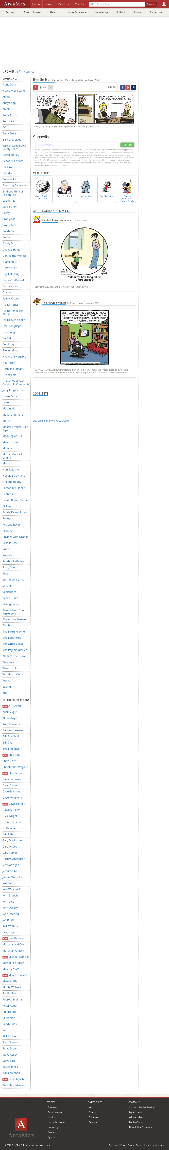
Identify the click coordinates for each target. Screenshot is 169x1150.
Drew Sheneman (12, 822)
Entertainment (33, 12)
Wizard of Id (9, 668)
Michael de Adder (13, 963)
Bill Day (7, 742)
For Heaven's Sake (13, 320)
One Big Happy (11, 482)
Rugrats (7, 555)
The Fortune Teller (14, 631)
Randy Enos (9, 1024)
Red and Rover (11, 524)
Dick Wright (9, 816)
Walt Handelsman (13, 1085)
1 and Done (9, 84)
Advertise (113, 1145)
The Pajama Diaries (14, 650)
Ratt (5, 1030)
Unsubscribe (158, 1145)
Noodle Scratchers (13, 475)
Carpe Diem (9, 207)
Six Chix (7, 586)
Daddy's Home (11, 249)
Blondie (7, 173)
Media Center (136, 1122)
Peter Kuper (9, 1005)
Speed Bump (10, 598)
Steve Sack (9, 1061)
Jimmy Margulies (12, 877)
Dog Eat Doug (10, 274)
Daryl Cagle (9, 785)
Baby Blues (9, 133)
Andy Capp (9, 103)
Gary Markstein (12, 840)
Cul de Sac (8, 231)
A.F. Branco (12, 706)
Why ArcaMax (136, 1117)
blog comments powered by (51, 420)
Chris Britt (9, 761)
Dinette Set (9, 268)
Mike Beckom (10, 969)
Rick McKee (9, 1036)
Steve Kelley (9, 1054)
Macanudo (8, 408)
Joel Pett (7, 883)
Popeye (7, 518)
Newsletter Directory (140, 1127)
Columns (93, 1117)
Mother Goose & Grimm (12, 455)
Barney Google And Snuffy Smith (14, 147)
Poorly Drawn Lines (14, 512)
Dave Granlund (11, 791)
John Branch (10, 895)
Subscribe (127, 145)
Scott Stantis (10, 1042)
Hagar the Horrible (14, 356)
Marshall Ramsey (13, 950)
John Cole (8, 901)
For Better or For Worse (12, 312)
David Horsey (13, 804)
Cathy (6, 213)
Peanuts (7, 494)
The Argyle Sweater (14, 619)
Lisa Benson (13, 938)
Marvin (6, 421)
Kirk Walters (10, 926)
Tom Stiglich (13, 1079)
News (91, 1107)
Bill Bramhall (10, 736)
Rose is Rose (10, 543)
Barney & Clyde (11, 139)
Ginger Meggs (11, 350)
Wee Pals (8, 662)
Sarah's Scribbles (13, 561)
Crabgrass (8, 219)
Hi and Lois (9, 375)
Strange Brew (10, 604)
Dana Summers (11, 779)
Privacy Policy (127, 1145)
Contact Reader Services (142, 1107)
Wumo (6, 680)
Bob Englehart (11, 748)
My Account (135, 1112)
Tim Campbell (11, 1073)
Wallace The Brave (14, 656)
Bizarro (7, 167)
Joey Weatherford (13, 889)
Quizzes (92, 1122)
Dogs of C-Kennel (13, 280)
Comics (92, 1112)
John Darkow (10, 908)
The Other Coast (12, 644)
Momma (7, 448)
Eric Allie (7, 834)
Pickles (6, 506)
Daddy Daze (9, 243)
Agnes (6, 97)
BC (4, 127)
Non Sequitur (10, 469)
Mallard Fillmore (12, 414)
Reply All (7, 530)
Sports (137, 12)
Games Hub (156, 12)
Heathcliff (8, 362)
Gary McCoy (9, 846)
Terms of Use (143, 1145)
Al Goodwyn (9, 718)
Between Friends (12, 161)
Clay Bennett (13, 773)
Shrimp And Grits (13, 579)
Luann (6, 402)
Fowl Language (11, 326)
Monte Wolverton (13, 987)
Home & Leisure (76, 12)
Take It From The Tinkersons (13, 611)
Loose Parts (9, 396)
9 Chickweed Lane (13, 90)
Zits (4, 693)
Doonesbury (10, 286)
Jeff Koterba (9, 871)
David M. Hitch (11, 810)
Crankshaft (9, 225)
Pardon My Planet (13, 488)
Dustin (6, 292)
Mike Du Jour (10, 442)
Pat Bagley (9, 993)
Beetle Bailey (10, 155)
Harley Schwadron (13, 859)
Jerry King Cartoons (14, 390)
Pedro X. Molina (12, 999)
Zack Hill (7, 686)
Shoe (5, 573)
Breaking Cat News (14, 185)
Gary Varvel (9, 852)
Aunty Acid (9, 121)
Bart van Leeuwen (13, 730)
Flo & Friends (10, 304)
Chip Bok (11, 755)
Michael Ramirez (15, 957)
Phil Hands (9, 1012)
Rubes (6, 549)
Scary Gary (9, 567)
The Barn (8, 625)
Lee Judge (8, 932)
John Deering (10, 914)
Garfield (7, 338)
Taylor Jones (10, 1067)
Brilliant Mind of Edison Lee (12, 193)
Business (11, 12)
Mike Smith (9, 981)
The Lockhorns (11, 637)
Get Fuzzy (8, 344)
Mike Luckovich (15, 975)
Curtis (6, 237)
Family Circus (10, 298)
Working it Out (11, 674)
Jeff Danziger (10, 865)
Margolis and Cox (13, 944)
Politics (120, 12)
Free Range (9, 332)
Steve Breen (9, 1048)
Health (54, 12)
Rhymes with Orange (15, 537)
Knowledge (101, 12)
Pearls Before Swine (15, 500)
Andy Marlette (11, 724)
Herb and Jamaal (12, 369)
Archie (6, 109)
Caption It (8, 200)
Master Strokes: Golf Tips (15, 428)
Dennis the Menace (14, 255)
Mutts (6, 463)
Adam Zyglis (9, 712)
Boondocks (9, 179)
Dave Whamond (12, 797)
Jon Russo (8, 920)
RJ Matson (8, 1018)
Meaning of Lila (12, 436)
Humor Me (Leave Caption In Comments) (16, 382)
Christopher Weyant (15, 767)
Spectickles (9, 592)
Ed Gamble (9, 828)
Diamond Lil (9, 262)
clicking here (61, 165)
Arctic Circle (9, 115)
